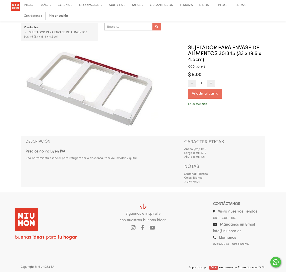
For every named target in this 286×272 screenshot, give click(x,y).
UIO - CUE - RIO (224, 218)
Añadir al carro (205, 94)
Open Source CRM (251, 267)
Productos (31, 27)
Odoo (213, 268)
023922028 (221, 244)
